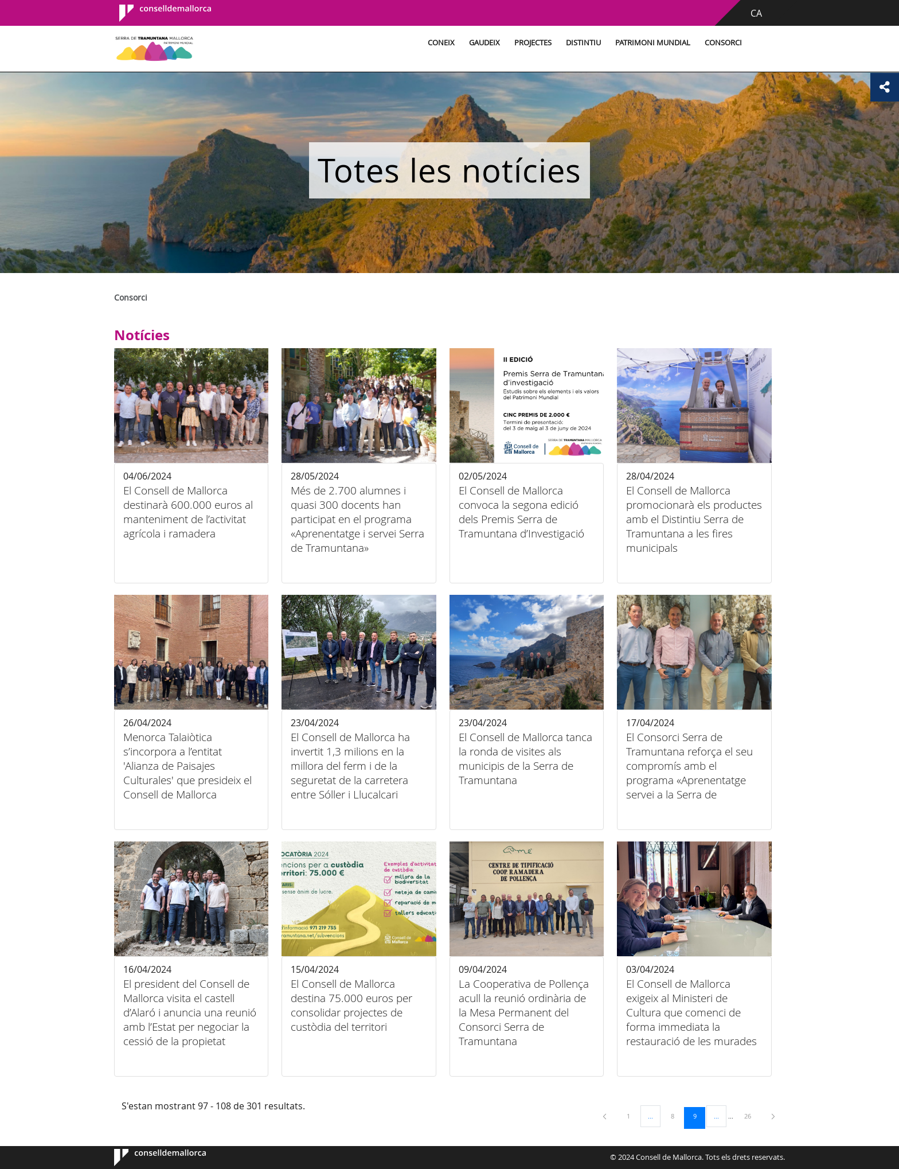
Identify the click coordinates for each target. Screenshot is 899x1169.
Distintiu (583, 43)
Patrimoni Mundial (652, 43)
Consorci (723, 43)
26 (752, 1115)
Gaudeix (484, 43)
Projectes (533, 43)
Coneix (441, 43)
